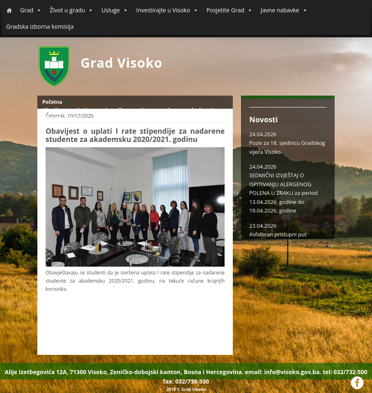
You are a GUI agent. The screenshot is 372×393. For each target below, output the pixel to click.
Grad (30, 10)
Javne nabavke (284, 10)
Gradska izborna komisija (39, 26)
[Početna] (9, 10)
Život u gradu (71, 10)
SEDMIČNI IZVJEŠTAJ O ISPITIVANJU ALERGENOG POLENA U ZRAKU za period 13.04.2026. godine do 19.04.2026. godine (283, 192)
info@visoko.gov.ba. (292, 372)
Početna (52, 101)
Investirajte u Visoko (167, 10)
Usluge (114, 10)
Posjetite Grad (230, 10)
